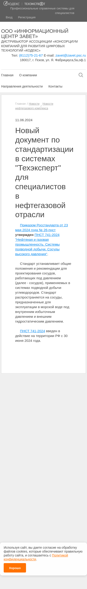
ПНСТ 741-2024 (32, 331)
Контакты (55, 86)
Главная (7, 75)
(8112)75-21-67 (31, 55)
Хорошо (15, 567)
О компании (28, 75)
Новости (34, 103)
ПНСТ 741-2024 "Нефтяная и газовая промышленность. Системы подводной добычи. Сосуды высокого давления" (37, 244)
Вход (9, 17)
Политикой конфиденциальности (36, 556)
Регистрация (26, 17)
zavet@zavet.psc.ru (70, 55)
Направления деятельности (22, 86)
